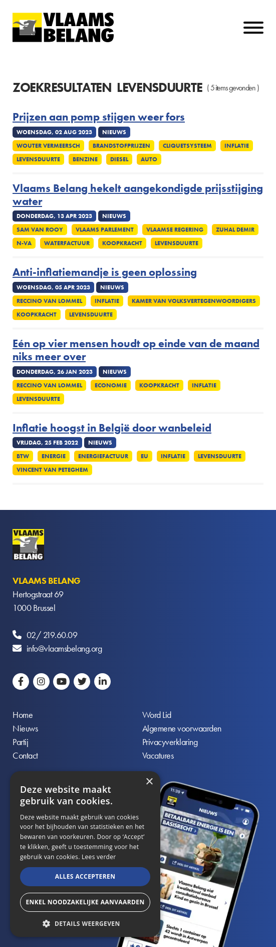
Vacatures (158, 755)
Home (23, 714)
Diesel (119, 159)
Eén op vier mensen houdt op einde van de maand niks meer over (136, 350)
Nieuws (25, 728)
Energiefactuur (103, 456)
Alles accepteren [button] (85, 876)
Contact (25, 755)
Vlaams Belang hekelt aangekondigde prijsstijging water (138, 195)
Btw (23, 456)
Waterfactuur (67, 243)
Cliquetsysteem (187, 146)
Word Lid (156, 714)
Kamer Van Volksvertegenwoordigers (194, 301)
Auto (149, 159)
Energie (54, 456)
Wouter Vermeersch (48, 146)
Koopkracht (122, 243)
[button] (85, 922)
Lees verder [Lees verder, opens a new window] (99, 857)
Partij (20, 742)
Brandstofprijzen (121, 146)
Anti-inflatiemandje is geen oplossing (105, 272)
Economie (111, 385)
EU (144, 456)
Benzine (85, 159)
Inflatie (236, 146)
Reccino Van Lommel (49, 301)
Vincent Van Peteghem (52, 470)
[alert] (85, 854)
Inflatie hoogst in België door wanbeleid (112, 428)
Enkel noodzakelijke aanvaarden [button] (85, 902)
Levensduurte (38, 159)
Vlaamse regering (174, 230)
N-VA (24, 243)
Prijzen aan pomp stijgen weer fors (99, 117)
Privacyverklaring (170, 742)
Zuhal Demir (235, 230)
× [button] (149, 782)
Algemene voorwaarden (181, 728)
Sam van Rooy (40, 230)
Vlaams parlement (105, 230)
